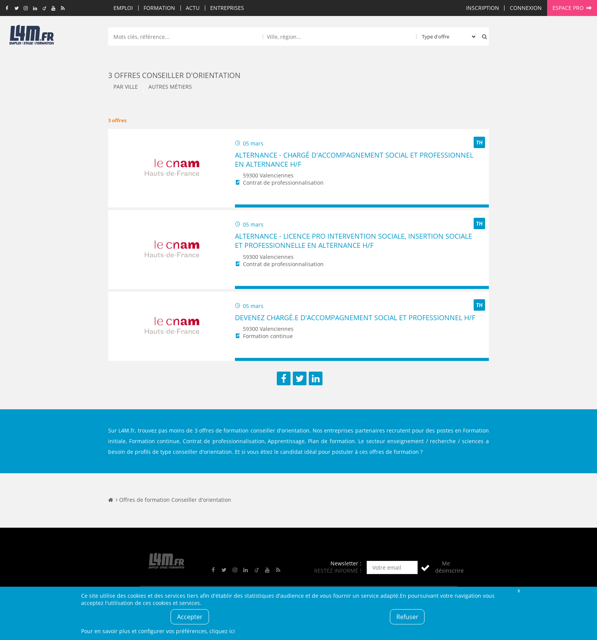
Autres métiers (170, 86)
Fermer (518, 590)
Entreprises (227, 7)
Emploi (123, 7)
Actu (193, 7)
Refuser (407, 617)
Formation (159, 7)
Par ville (125, 86)
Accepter (190, 617)
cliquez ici (222, 631)
